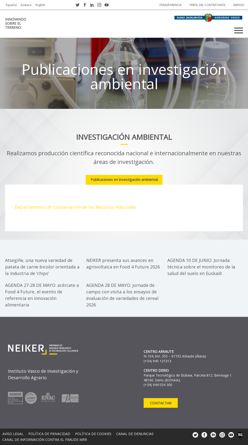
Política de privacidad (49, 434)
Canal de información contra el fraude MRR (44, 439)
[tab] (124, 180)
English (40, 5)
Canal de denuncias (135, 434)
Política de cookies (93, 434)
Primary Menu (238, 30)
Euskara (26, 5)
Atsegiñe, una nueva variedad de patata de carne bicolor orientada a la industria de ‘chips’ (42, 266)
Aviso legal (12, 434)
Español (11, 5)
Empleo (238, 5)
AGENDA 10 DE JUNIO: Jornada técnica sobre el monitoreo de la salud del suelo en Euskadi (201, 266)
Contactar (160, 402)
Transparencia (170, 5)
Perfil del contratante (207, 5)
